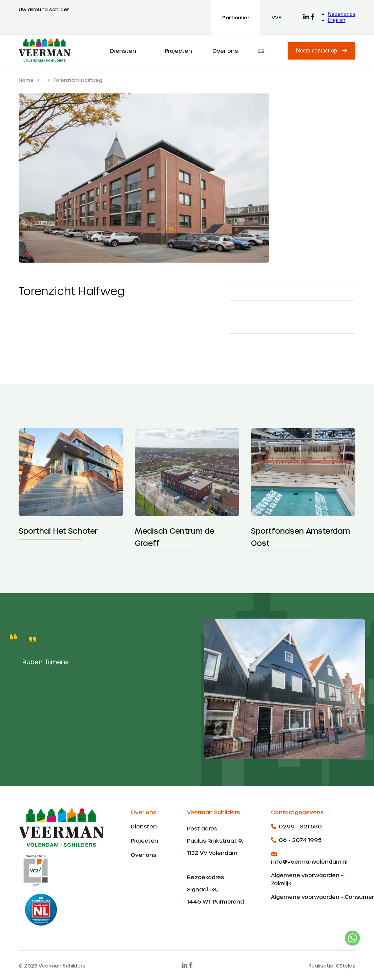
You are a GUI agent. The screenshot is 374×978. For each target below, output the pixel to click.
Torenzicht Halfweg (77, 80)
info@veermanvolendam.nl (309, 858)
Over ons (225, 50)
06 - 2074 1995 (296, 840)
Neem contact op (321, 50)
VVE (276, 17)
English (336, 20)
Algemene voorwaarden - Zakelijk (307, 879)
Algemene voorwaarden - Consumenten (313, 896)
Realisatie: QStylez (331, 966)
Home (26, 80)
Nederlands (341, 14)
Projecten (178, 50)
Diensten (123, 50)
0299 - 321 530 (296, 826)
